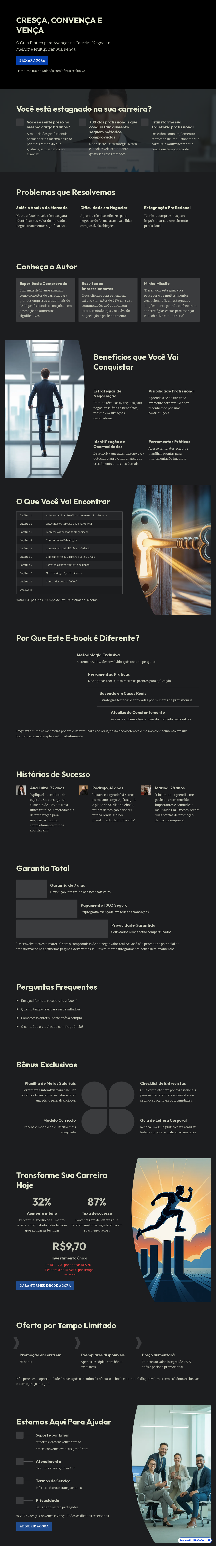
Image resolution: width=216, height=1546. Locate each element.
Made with (192, 1540)
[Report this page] (209, 1540)
